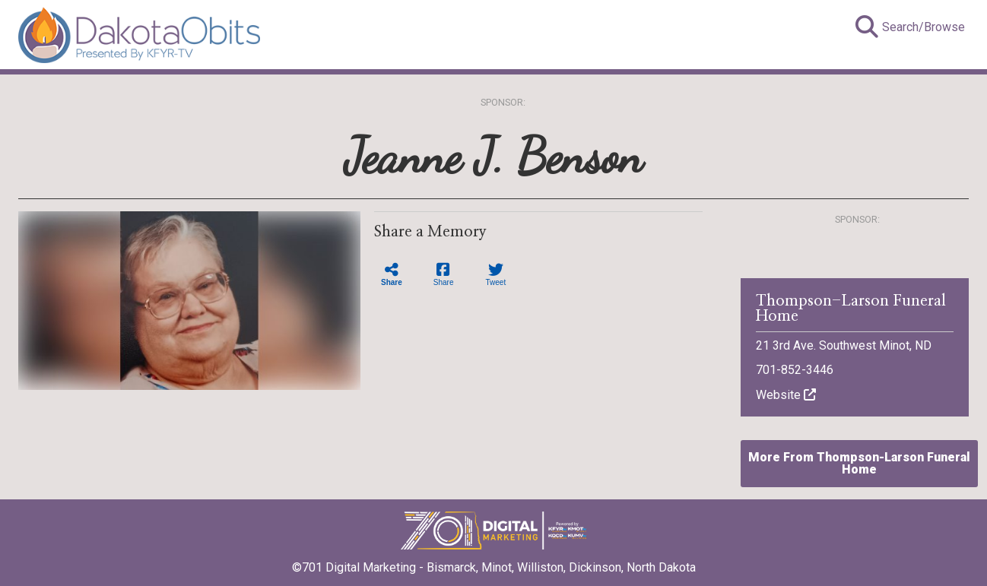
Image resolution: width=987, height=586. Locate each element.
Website (786, 395)
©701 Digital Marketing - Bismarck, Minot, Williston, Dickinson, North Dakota (494, 562)
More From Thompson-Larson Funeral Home (859, 463)
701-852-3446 (794, 370)
